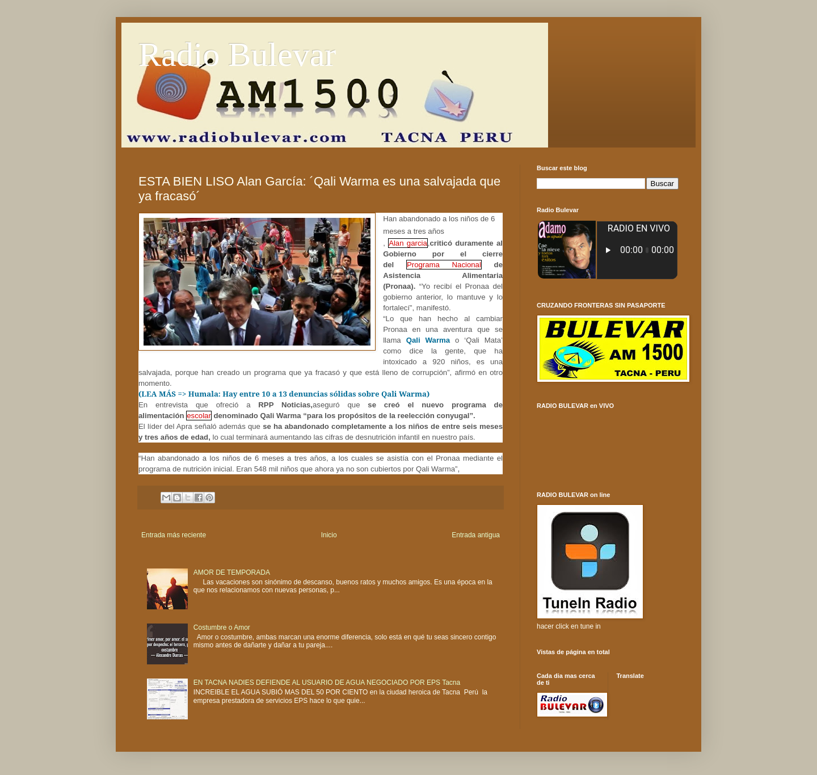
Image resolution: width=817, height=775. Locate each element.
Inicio (329, 535)
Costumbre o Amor (221, 627)
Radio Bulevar (237, 54)
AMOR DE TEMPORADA (231, 572)
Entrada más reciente (173, 535)
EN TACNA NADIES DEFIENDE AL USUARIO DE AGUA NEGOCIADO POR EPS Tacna (326, 682)
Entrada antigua (476, 535)
